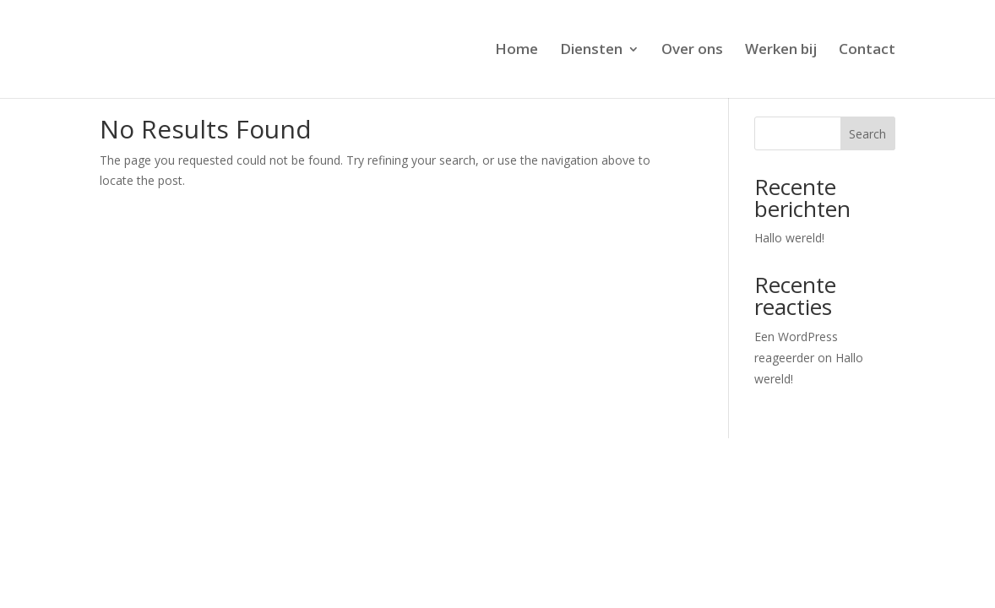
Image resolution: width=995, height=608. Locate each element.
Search (867, 134)
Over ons (692, 50)
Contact (867, 50)
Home (516, 50)
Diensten (591, 50)
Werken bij (781, 50)
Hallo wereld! (789, 238)
